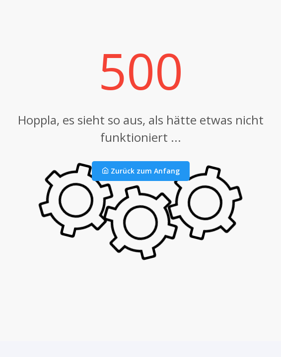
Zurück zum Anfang (141, 171)
